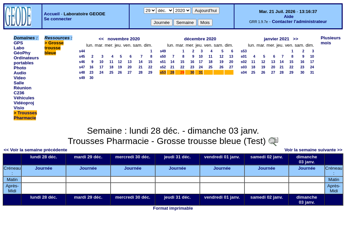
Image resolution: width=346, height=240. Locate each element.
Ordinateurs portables (26, 60)
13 (130, 62)
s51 (163, 62)
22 (150, 67)
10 (102, 62)
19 (120, 67)
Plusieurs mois (331, 40)
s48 (82, 72)
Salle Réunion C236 (22, 87)
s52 (163, 67)
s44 (82, 51)
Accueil (52, 13)
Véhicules (24, 97)
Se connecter (58, 18)
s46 (82, 62)
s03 (244, 67)
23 (92, 72)
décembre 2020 (200, 38)
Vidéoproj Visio (24, 105)
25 (112, 72)
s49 (82, 78)
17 (102, 67)
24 (102, 72)
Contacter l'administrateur (299, 21)
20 (130, 67)
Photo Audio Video (20, 72)
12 (120, 62)
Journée (43, 168)
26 (120, 72)
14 (141, 62)
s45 (82, 56)
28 (141, 72)
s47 (82, 67)
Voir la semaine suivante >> (313, 149)
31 (201, 72)
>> (295, 38)
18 (112, 67)
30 (92, 78)
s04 (244, 72)
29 (150, 72)
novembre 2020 (124, 38)
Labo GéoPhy (22, 50)
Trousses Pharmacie (25, 115)
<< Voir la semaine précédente (35, 149)
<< (101, 38)
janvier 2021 (276, 38)
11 (112, 62)
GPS (18, 42)
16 (92, 67)
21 (141, 67)
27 (130, 72)
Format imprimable (173, 208)
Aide (288, 16)
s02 (244, 62)
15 (150, 62)
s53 (163, 72)
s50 (163, 56)
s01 (244, 56)
